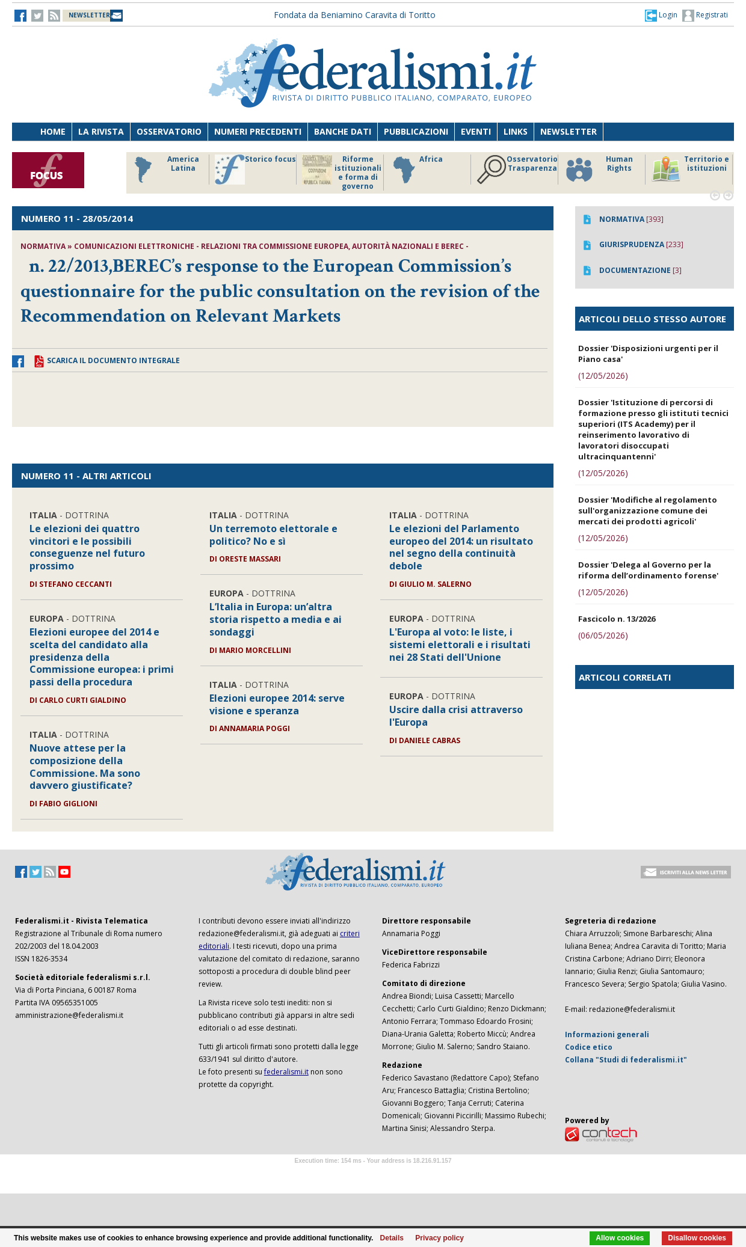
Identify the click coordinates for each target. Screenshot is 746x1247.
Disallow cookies (697, 1238)
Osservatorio (169, 131)
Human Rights (598, 170)
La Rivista (101, 131)
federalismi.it (286, 1072)
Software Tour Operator (373, 1174)
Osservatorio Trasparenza (517, 170)
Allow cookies (620, 1238)
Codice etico (588, 1047)
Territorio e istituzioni (690, 170)
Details (392, 1238)
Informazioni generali (607, 1034)
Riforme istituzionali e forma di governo (341, 173)
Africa (416, 170)
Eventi (476, 131)
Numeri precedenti (257, 131)
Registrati (705, 16)
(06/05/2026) (603, 635)
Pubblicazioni (416, 131)
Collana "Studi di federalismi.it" (626, 1060)
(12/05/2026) (603, 375)
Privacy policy (439, 1238)
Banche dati (342, 131)
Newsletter (568, 131)
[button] (661, 15)
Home (53, 131)
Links (516, 131)
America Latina (163, 170)
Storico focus (255, 170)
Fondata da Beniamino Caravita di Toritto (355, 14)
